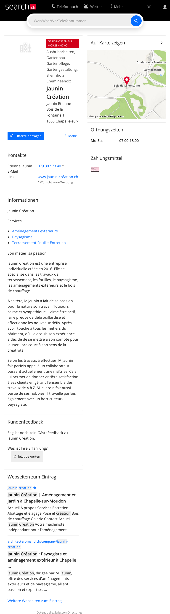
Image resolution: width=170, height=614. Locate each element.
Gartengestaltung (61, 69)
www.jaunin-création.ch (58, 176)
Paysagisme (22, 236)
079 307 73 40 (49, 165)
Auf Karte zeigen (108, 43)
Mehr (72, 136)
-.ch (22, 488)
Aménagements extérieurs (35, 231)
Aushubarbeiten (60, 51)
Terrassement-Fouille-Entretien (39, 242)
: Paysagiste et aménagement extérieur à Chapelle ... (42, 560)
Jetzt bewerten (29, 456)
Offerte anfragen (29, 136)
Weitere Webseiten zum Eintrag (35, 600)
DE (148, 6)
